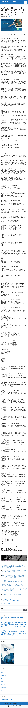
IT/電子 (2, 672)
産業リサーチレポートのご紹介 (9, 1)
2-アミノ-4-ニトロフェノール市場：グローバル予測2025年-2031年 (12, 636)
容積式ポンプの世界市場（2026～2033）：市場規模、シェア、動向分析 (13, 584)
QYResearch (5, 599)
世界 (8, 599)
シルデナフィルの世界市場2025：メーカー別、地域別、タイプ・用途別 (13, 585)
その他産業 (3, 676)
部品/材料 (11, 599)
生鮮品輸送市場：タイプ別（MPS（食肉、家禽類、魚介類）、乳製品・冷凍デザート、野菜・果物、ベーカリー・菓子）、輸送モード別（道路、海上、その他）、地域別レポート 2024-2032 (14, 566)
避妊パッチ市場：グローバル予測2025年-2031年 (11, 600)
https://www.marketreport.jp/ (6, 699)
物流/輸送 (3, 684)
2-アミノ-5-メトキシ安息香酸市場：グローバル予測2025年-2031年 (12, 635)
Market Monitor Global (5, 673)
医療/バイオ (3, 679)
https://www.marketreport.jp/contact (18, 552)
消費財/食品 (3, 682)
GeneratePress (22, 703)
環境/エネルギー (4, 685)
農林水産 (2, 690)
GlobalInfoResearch (4, 670)
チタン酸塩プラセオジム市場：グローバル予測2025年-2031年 (11, 594)
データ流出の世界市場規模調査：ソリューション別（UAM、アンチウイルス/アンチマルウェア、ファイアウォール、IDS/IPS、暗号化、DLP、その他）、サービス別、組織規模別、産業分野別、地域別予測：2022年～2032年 (14, 576)
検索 (2, 608)
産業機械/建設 (3, 687)
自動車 (2, 689)
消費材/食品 (3, 681)
